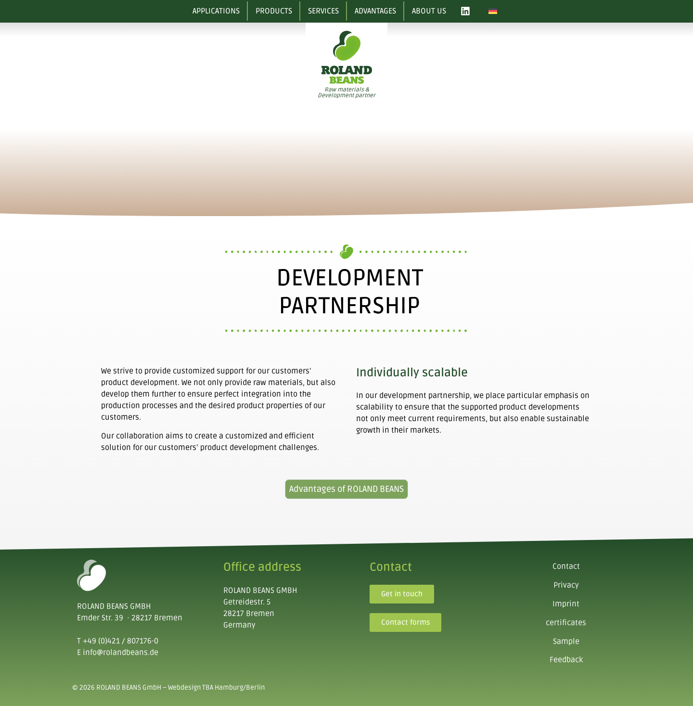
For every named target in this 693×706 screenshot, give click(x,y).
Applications (216, 11)
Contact (566, 566)
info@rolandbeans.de (120, 652)
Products (274, 11)
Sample (566, 641)
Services (323, 11)
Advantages (375, 11)
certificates (566, 623)
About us (429, 11)
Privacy (566, 585)
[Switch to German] (493, 11)
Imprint (565, 604)
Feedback (566, 660)
